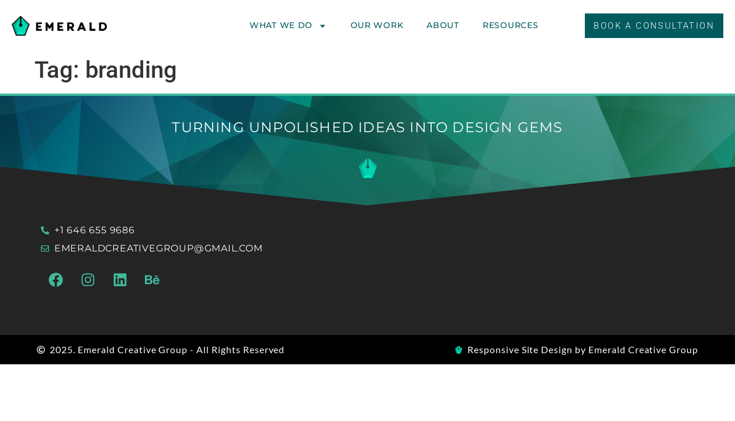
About (443, 25)
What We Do (288, 26)
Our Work (377, 25)
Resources (510, 25)
